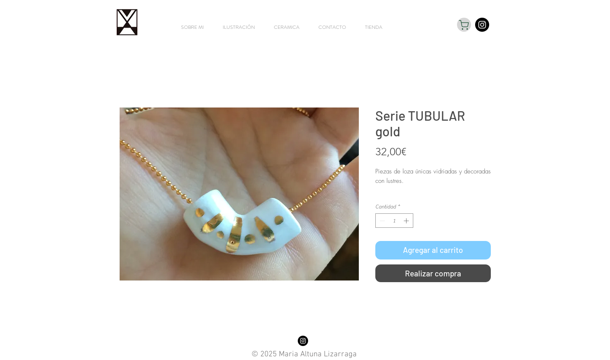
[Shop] (464, 25)
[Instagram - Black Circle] (482, 25)
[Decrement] (381, 221)
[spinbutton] (394, 221)
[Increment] (407, 221)
